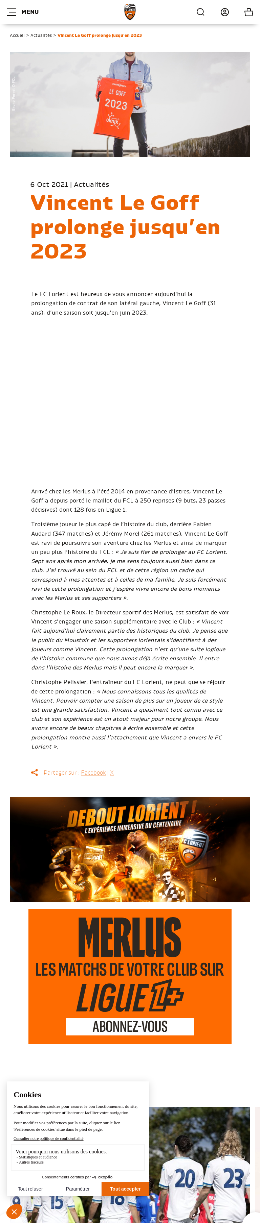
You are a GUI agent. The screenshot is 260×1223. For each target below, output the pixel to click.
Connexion (217, 12)
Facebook (93, 773)
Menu (23, 12)
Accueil (17, 35)
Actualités (41, 35)
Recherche (200, 12)
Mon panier (241, 12)
